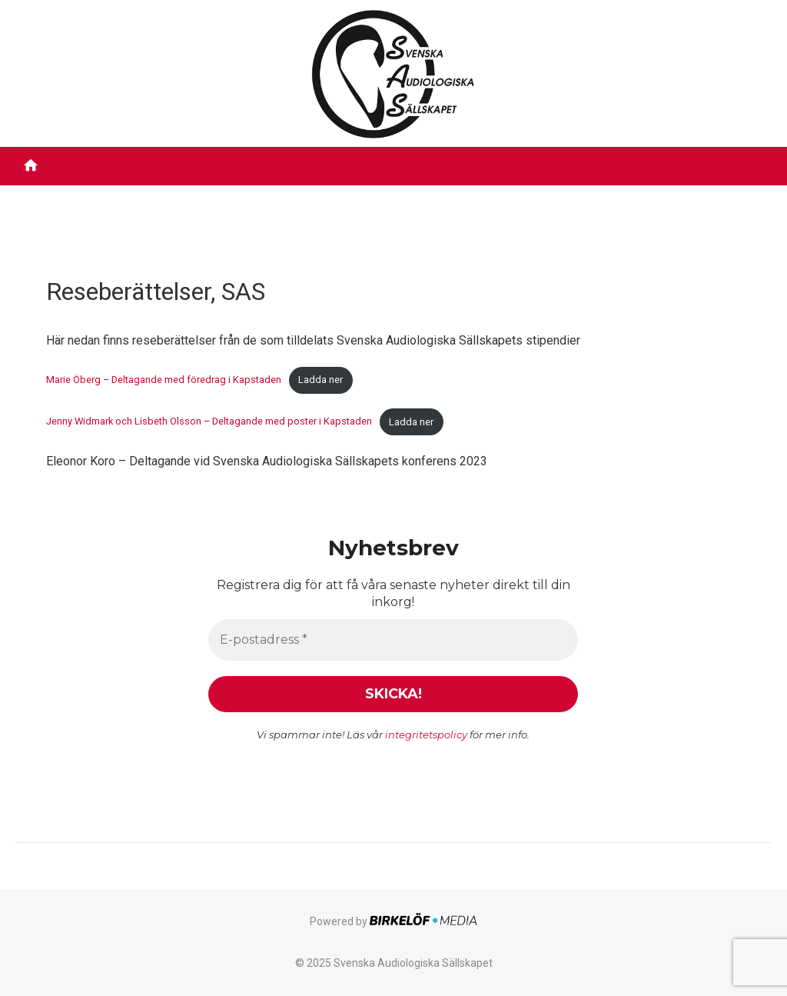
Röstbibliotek (265, 196)
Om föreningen (65, 196)
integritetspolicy (427, 734)
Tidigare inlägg (636, 196)
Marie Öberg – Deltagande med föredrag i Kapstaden (163, 379)
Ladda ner (320, 379)
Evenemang (535, 196)
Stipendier (353, 196)
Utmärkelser (439, 196)
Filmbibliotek (170, 196)
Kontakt (723, 196)
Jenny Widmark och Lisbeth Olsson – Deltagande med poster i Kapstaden (209, 422)
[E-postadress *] (393, 639)
